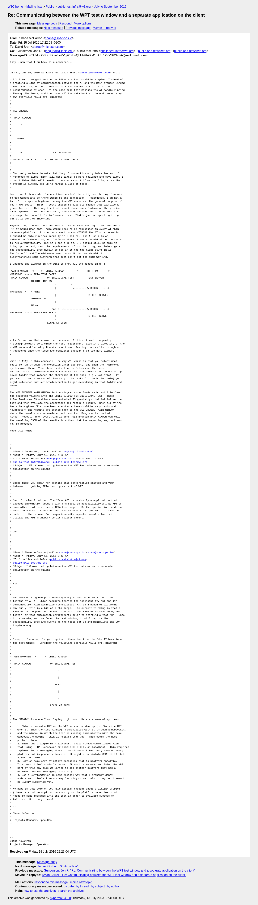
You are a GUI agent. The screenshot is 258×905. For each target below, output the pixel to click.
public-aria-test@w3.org (154, 51)
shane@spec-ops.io (58, 38)
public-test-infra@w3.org (74, 6)
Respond (65, 23)
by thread (82, 886)
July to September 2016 (110, 6)
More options (83, 23)
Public (50, 6)
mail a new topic (81, 882)
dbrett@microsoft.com (48, 46)
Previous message (78, 27)
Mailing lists (34, 6)
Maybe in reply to (104, 27)
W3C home (15, 6)
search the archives (71, 890)
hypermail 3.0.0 (60, 898)
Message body (47, 23)
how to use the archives (40, 890)
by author (113, 886)
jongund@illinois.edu (59, 51)
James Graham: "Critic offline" (58, 866)
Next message (53, 27)
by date (69, 886)
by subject (98, 886)
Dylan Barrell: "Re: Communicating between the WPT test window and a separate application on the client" (114, 875)
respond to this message (51, 882)
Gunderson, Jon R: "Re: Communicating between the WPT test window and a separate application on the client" (119, 870)
